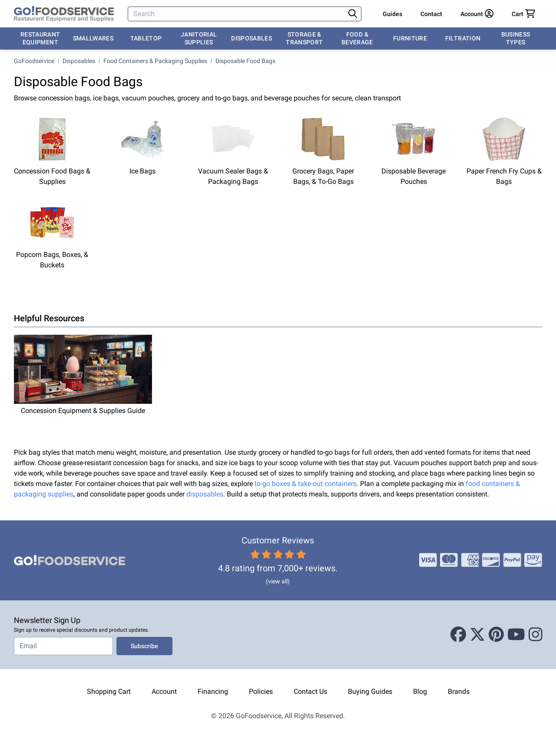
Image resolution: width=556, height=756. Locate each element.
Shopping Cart (109, 691)
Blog (420, 691)
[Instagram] (536, 634)
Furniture (410, 38)
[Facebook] (458, 634)
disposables (204, 494)
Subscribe (144, 646)
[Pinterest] (496, 634)
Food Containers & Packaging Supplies (155, 60)
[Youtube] (516, 634)
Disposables (251, 38)
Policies (261, 691)
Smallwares (93, 38)
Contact (431, 13)
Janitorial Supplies (199, 38)
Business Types (515, 38)
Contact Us (310, 691)
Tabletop (146, 38)
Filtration (463, 38)
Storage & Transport (304, 38)
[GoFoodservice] (64, 14)
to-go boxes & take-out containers (306, 484)
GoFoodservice (34, 60)
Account (164, 691)
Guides (392, 13)
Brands (459, 691)
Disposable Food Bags (245, 60)
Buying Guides (370, 691)
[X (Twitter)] (477, 634)
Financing (213, 691)
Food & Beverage (357, 38)
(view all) (278, 581)
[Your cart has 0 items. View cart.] (523, 14)
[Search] (237, 14)
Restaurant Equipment (40, 38)
